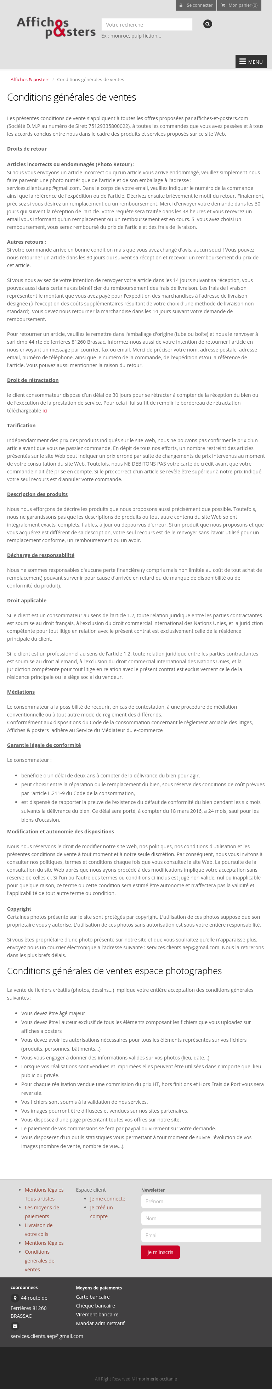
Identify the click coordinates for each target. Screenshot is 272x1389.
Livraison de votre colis (39, 1229)
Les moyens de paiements (42, 1212)
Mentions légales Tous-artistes (44, 1194)
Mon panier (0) (239, 5)
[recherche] (207, 24)
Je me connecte (107, 1198)
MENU (251, 61)
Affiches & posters (30, 79)
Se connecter (196, 5)
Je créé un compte (101, 1212)
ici (44, 410)
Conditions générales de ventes (40, 1260)
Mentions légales (44, 1242)
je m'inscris (161, 1252)
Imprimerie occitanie (156, 1379)
